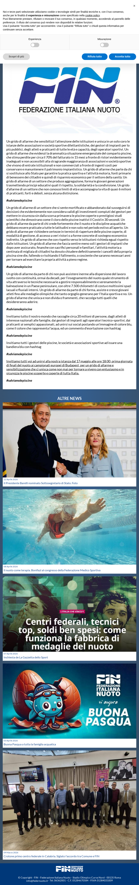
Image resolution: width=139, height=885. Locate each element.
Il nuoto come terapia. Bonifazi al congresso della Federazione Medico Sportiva (52, 570)
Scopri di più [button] (16, 56)
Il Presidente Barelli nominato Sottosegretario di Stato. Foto (41, 483)
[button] (134, 6)
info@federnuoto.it (37, 880)
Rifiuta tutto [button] (95, 56)
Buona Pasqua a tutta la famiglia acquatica (30, 744)
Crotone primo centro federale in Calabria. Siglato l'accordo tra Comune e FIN (51, 856)
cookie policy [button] (92, 15)
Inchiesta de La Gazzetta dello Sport (26, 657)
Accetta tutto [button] (122, 56)
